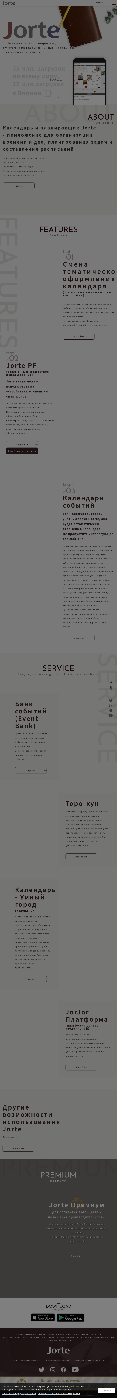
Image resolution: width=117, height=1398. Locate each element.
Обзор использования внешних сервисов (59, 1393)
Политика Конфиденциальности (19, 1393)
